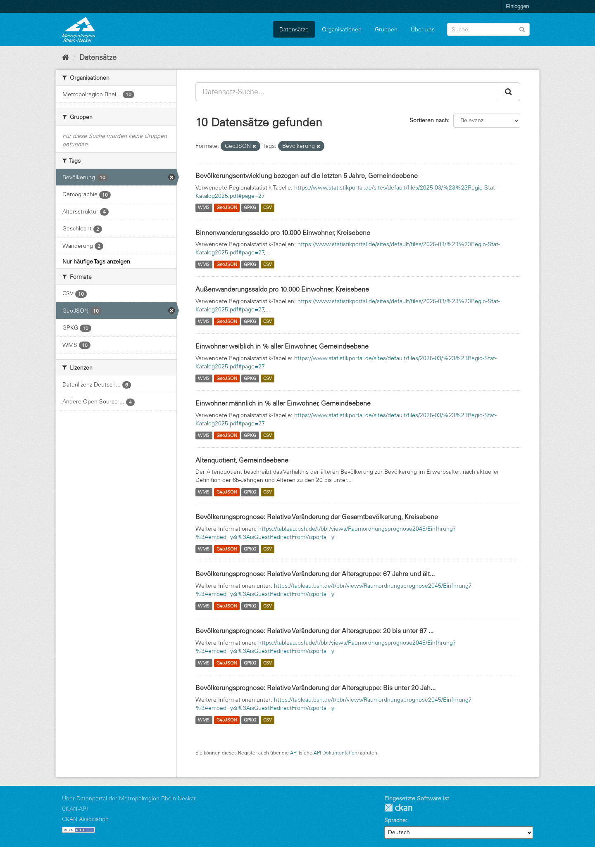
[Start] (65, 57)
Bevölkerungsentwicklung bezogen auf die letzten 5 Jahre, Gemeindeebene (306, 175)
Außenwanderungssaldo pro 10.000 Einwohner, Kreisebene (282, 289)
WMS (203, 208)
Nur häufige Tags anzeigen (96, 261)
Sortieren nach (428, 120)
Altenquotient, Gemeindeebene (241, 460)
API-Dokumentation (335, 753)
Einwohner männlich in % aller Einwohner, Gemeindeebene (283, 403)
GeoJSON (227, 208)
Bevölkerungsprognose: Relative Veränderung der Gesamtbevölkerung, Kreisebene (316, 516)
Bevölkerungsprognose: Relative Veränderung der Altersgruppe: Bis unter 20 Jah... (315, 687)
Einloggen (517, 6)
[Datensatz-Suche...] (346, 91)
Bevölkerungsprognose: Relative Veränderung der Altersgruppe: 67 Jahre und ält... (315, 573)
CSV (267, 208)
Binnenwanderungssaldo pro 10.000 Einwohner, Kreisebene (282, 232)
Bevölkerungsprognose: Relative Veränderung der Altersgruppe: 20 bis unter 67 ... (314, 630)
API (294, 753)
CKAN (398, 807)
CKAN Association (85, 819)
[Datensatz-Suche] (488, 29)
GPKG (250, 208)
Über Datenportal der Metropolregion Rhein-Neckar (129, 798)
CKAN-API (75, 808)
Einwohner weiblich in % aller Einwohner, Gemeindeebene (282, 346)
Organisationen (342, 29)
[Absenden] (522, 28)
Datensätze (294, 29)
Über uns (423, 29)
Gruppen (386, 29)
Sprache (395, 820)
